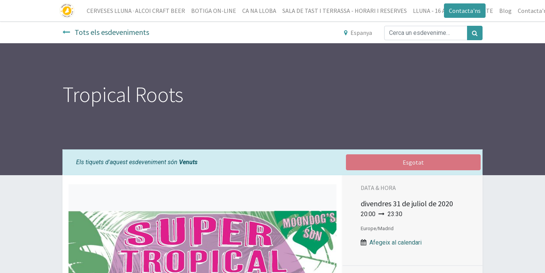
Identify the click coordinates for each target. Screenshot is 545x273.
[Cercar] (475, 33)
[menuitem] (139, 10)
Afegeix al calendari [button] (395, 242)
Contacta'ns (462, 10)
